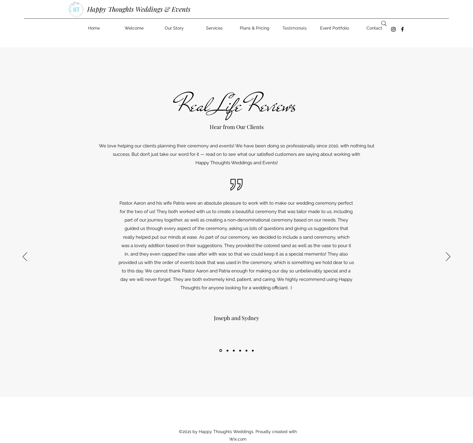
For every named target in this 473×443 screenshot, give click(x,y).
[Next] (448, 257)
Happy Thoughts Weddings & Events (138, 9)
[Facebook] (402, 29)
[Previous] (25, 257)
